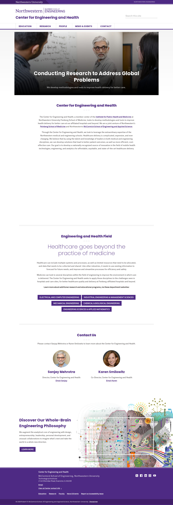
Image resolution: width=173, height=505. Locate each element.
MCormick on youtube (154, 475)
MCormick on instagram (150, 475)
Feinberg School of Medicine (52, 127)
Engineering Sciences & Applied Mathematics (86, 309)
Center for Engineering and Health (47, 17)
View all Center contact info (49, 488)
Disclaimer (94, 502)
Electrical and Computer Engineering (59, 297)
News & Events (84, 26)
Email (40, 485)
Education (26, 26)
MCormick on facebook (141, 475)
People (64, 26)
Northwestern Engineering (144, 2)
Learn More (28, 449)
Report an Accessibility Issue (92, 494)
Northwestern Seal (27, 477)
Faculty (62, 494)
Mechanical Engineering (66, 303)
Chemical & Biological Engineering (101, 303)
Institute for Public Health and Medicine (113, 117)
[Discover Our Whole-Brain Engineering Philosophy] (120, 436)
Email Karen (111, 381)
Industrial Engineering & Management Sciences (109, 297)
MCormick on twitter (136, 475)
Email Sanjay (61, 381)
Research (46, 26)
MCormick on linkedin (145, 475)
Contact (105, 26)
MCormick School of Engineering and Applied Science (108, 127)
